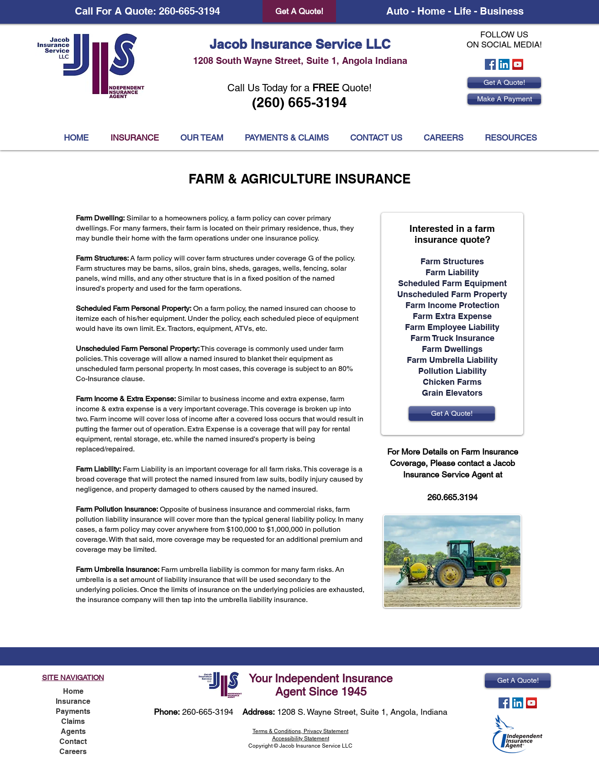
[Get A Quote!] (299, 11)
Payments (73, 711)
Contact (73, 741)
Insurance (73, 701)
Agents (73, 731)
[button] (510, 138)
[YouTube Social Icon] (517, 64)
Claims (73, 721)
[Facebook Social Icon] (490, 64)
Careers (73, 751)
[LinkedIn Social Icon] (504, 64)
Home (73, 691)
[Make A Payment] (504, 99)
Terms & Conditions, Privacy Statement (300, 731)
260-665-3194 (207, 712)
